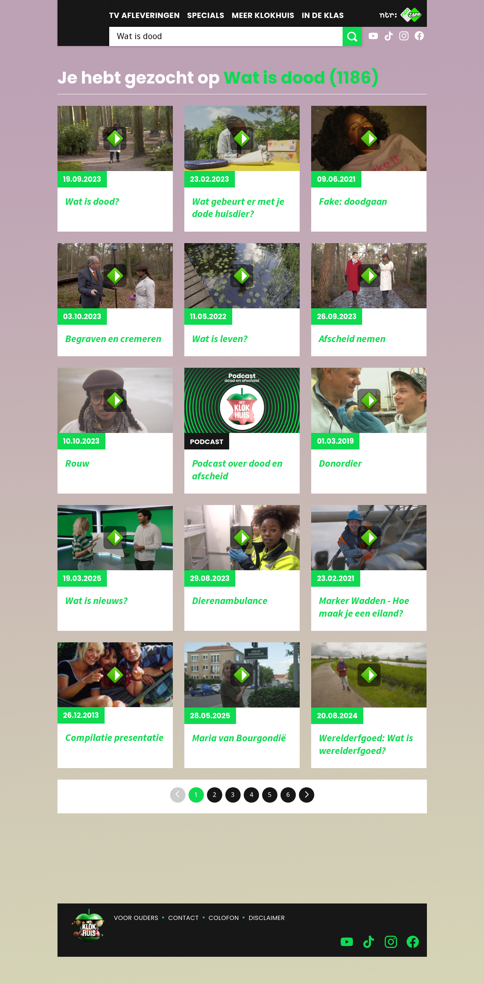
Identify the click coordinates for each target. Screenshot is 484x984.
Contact (183, 917)
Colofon (223, 917)
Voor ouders (136, 917)
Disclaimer (267, 917)
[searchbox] (226, 36)
